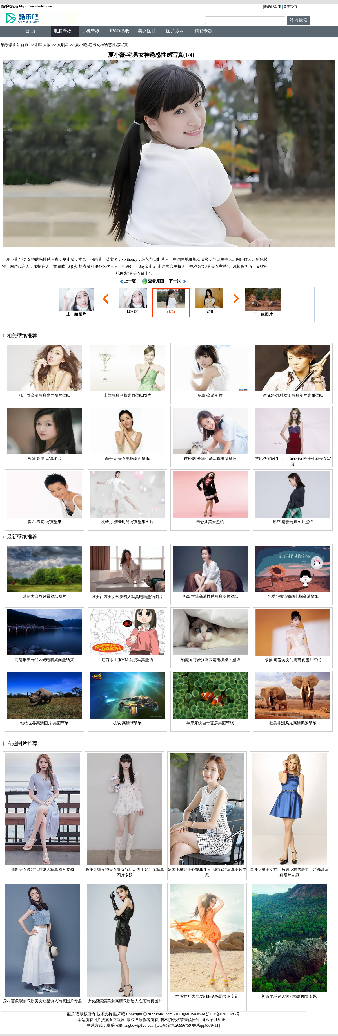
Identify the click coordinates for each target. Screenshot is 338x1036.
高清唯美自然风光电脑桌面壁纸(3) (44, 660)
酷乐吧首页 (272, 7)
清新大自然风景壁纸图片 (44, 596)
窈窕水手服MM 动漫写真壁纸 (127, 660)
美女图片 (147, 30)
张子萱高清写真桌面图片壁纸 (44, 395)
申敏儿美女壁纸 (210, 522)
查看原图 (156, 281)
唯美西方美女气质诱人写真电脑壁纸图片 (127, 597)
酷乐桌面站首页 (14, 45)
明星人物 (43, 45)
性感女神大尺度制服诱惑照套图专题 (207, 996)
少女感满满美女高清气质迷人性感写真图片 (124, 1001)
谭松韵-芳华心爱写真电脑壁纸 (210, 459)
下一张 (175, 281)
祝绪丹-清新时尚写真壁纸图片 (127, 522)
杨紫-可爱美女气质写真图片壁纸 (293, 660)
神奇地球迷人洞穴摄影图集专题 (289, 996)
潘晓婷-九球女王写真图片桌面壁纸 (293, 395)
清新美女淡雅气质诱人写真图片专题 (42, 870)
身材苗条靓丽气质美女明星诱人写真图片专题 (42, 1001)
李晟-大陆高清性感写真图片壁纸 (210, 596)
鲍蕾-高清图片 (210, 395)
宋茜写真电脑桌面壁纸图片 (127, 395)
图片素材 (175, 30)
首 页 (30, 30)
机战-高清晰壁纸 (127, 723)
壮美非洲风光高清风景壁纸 (293, 723)
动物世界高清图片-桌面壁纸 (44, 723)
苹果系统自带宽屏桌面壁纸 (210, 723)
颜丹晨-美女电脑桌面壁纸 (127, 459)
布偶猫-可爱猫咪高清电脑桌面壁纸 (210, 660)
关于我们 (290, 7)
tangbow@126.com (138, 1025)
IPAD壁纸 (119, 30)
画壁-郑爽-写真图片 (44, 459)
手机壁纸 (91, 30)
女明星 (63, 45)
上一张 (130, 281)
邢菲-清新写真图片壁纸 (293, 522)
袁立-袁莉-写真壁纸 (44, 522)
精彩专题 (203, 30)
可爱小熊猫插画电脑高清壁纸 (293, 596)
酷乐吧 (119, 1014)
